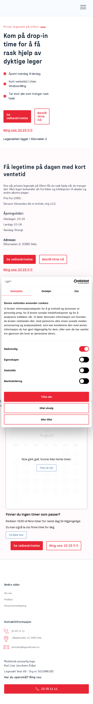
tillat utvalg (46, 408)
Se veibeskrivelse (17, 116)
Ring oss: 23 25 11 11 (17, 130)
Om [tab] (76, 291)
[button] (83, 7)
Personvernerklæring (15, 606)
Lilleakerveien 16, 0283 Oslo (26, 638)
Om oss (8, 593)
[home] (18, 7)
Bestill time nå (41, 116)
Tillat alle (46, 396)
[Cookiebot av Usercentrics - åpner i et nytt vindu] (74, 281)
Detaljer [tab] (46, 291)
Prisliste (8, 599)
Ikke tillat (46, 419)
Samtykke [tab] (16, 291)
